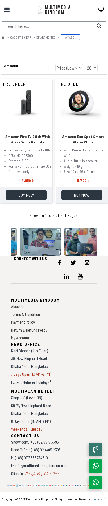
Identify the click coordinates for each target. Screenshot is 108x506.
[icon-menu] (59, 262)
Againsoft (100, 499)
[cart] (101, 9)
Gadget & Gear (20, 37)
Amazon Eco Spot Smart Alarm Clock (83, 139)
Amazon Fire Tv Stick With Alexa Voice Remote (27, 139)
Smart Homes (45, 37)
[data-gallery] (41, 242)
